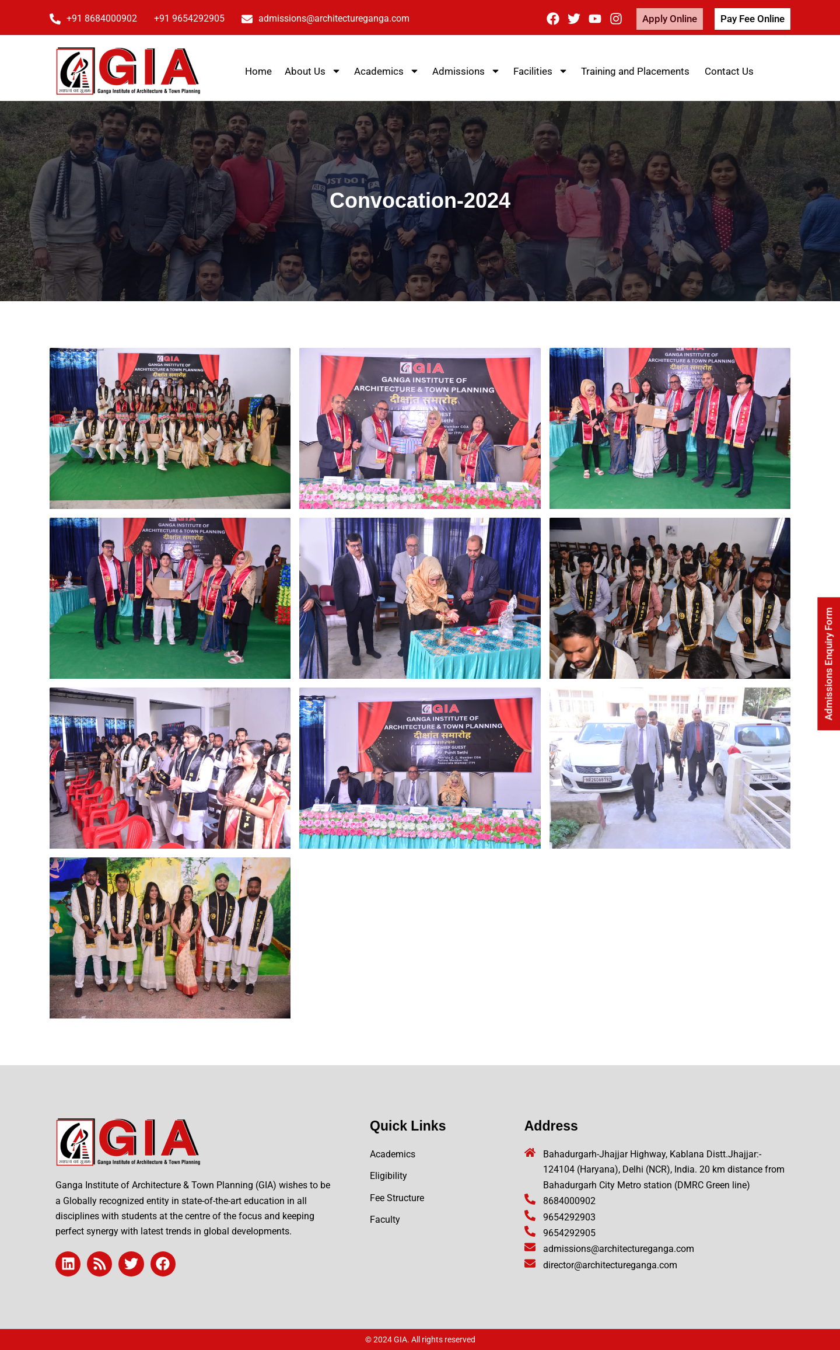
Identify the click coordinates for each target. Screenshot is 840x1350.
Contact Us (729, 71)
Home (258, 71)
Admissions (466, 71)
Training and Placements (636, 71)
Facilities (540, 71)
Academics (386, 71)
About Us (313, 71)
